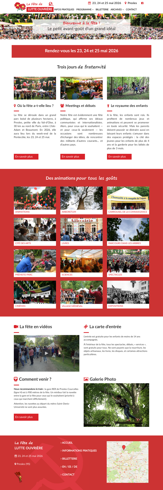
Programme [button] (84, 9)
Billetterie (102, 9)
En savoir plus (24, 156)
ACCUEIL (67, 443)
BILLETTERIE (69, 459)
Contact (131, 9)
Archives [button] (117, 9)
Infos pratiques (64, 9)
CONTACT (67, 474)
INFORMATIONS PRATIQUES (79, 451)
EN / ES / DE (69, 467)
